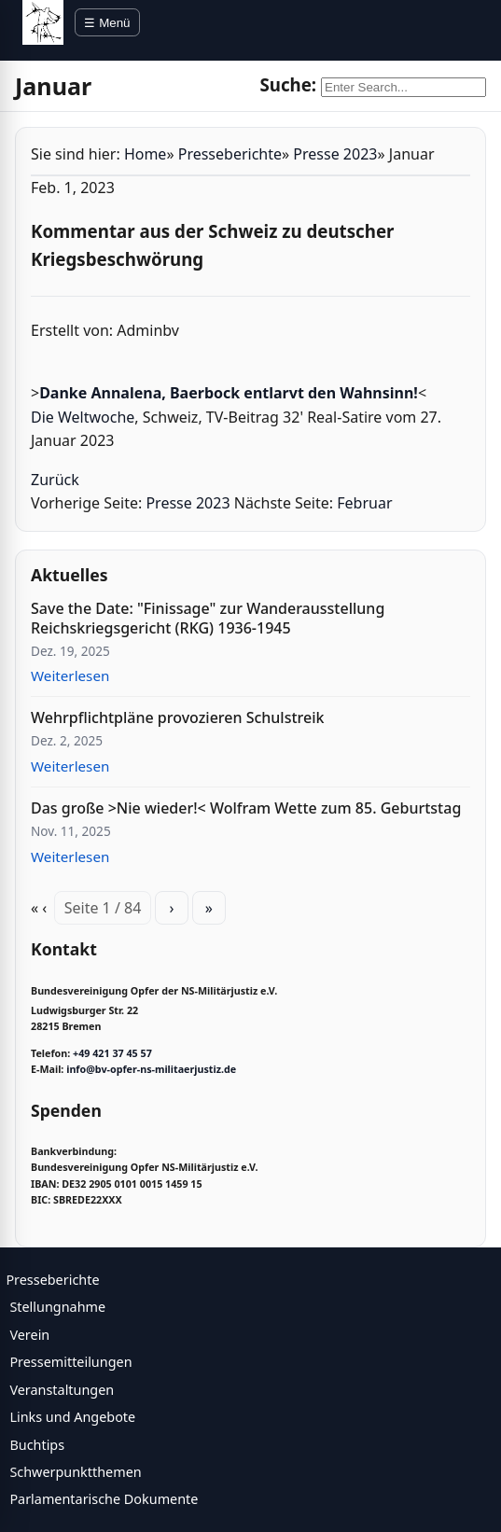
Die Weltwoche (82, 417)
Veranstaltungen (61, 1390)
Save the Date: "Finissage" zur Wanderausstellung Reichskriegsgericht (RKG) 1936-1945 (207, 618)
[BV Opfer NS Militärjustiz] (42, 22)
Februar (364, 503)
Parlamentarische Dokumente (103, 1499)
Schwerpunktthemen (75, 1472)
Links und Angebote (72, 1417)
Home (145, 154)
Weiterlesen (70, 675)
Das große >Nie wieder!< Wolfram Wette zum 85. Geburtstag (246, 808)
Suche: (287, 84)
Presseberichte (230, 154)
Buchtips (36, 1445)
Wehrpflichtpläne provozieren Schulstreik (177, 717)
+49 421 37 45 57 (112, 1053)
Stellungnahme (57, 1307)
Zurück (55, 479)
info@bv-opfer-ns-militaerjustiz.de (151, 1069)
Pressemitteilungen (70, 1362)
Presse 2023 (335, 154)
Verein (29, 1335)
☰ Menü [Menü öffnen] (107, 23)
